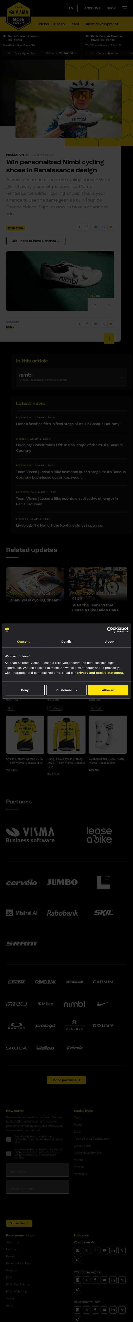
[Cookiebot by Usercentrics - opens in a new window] (110, 629)
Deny (25, 690)
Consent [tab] (23, 641)
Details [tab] (66, 641)
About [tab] (109, 641)
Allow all (108, 690)
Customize (66, 690)
